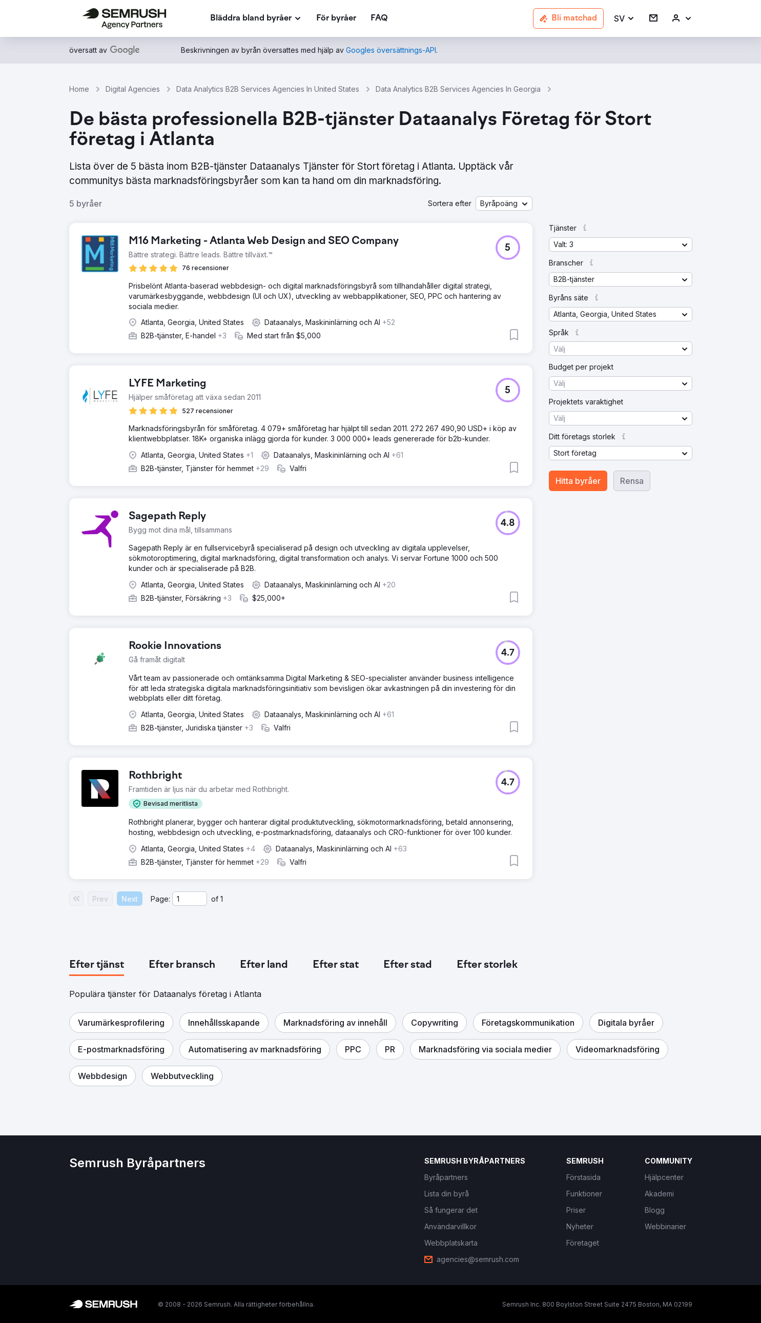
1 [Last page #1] (221, 898)
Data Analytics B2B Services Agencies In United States (267, 89)
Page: (160, 898)
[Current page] (190, 898)
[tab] (96, 965)
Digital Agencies (133, 89)
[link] (336, 18)
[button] (624, 18)
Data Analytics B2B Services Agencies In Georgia (458, 89)
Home (79, 89)
